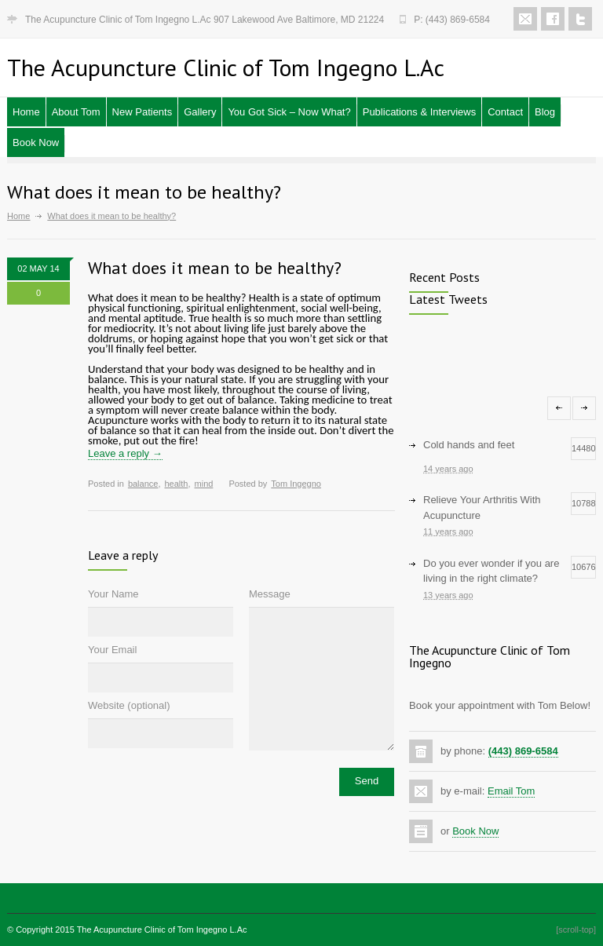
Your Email (112, 650)
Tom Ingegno (296, 483)
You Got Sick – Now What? (289, 112)
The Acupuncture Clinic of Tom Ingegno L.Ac (162, 929)
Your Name (113, 594)
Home (26, 112)
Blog (545, 112)
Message (270, 594)
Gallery (200, 112)
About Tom (76, 112)
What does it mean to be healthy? (215, 268)
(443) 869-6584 (523, 751)
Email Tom (511, 791)
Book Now (36, 142)
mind (204, 483)
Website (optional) (129, 705)
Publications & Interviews (420, 112)
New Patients (142, 112)
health (176, 483)
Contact (505, 112)
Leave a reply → (125, 453)
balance (143, 483)
